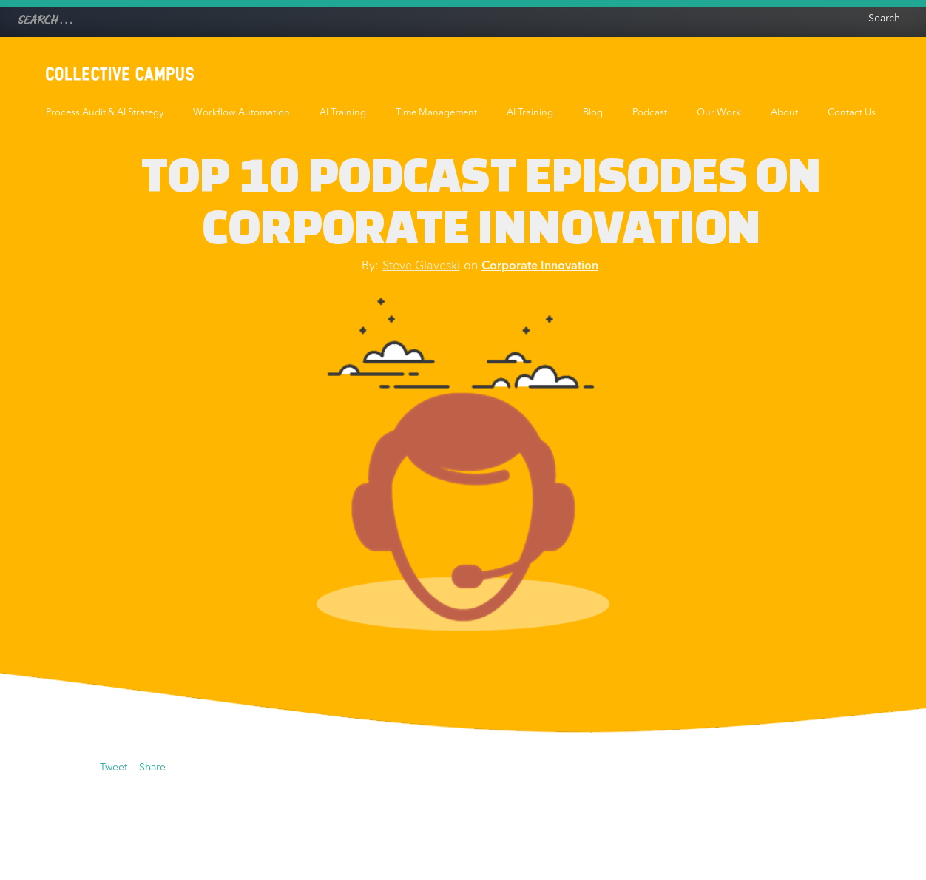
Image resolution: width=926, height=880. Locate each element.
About (784, 113)
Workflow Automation (241, 113)
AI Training (343, 113)
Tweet (113, 767)
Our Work (719, 113)
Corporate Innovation (539, 266)
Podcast (649, 113)
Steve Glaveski (421, 266)
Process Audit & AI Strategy (104, 113)
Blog (593, 113)
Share (152, 767)
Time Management (436, 113)
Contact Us (852, 113)
